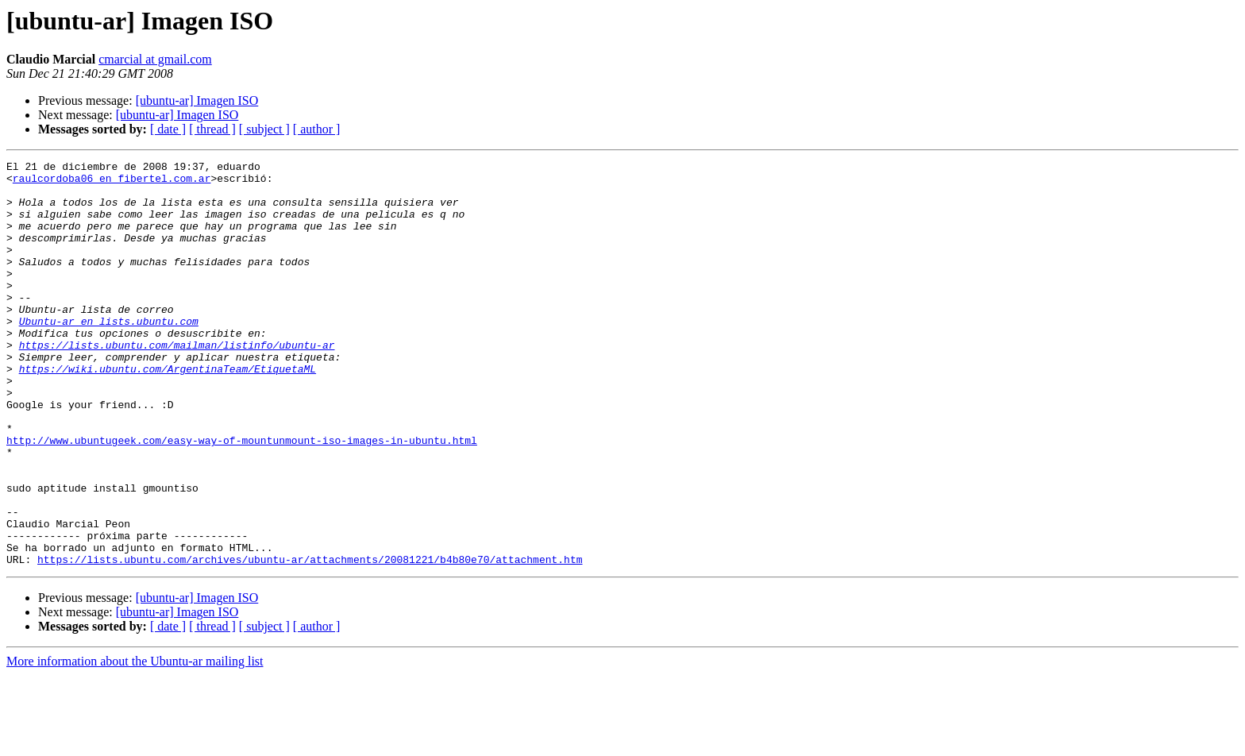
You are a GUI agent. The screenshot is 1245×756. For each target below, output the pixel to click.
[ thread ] (212, 129)
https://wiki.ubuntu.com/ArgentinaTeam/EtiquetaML (167, 411)
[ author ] (317, 129)
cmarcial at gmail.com (155, 59)
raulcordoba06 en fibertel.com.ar (112, 183)
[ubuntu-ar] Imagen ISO (197, 100)
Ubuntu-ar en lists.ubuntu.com (109, 354)
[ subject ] (264, 129)
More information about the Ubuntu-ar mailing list (135, 742)
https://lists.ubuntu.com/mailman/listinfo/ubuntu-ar (177, 383)
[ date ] (168, 129)
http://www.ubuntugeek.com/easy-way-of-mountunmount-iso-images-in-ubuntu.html (241, 497)
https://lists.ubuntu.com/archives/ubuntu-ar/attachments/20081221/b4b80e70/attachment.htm (309, 640)
